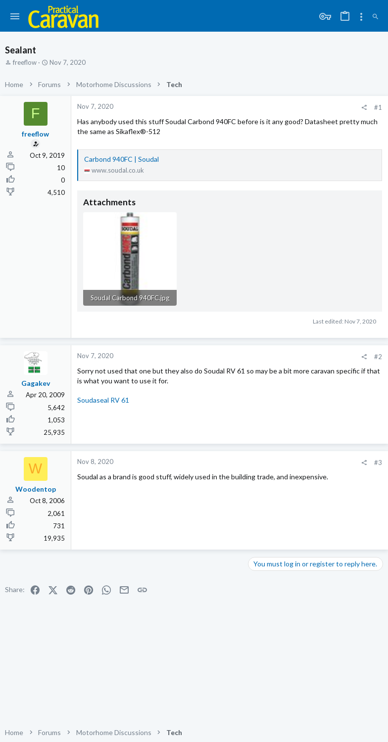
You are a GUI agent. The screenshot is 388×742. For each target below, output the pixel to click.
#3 (378, 462)
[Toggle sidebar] (361, 17)
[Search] (375, 17)
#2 (378, 357)
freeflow (25, 62)
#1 (378, 107)
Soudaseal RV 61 (103, 400)
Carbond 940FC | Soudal (121, 159)
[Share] (364, 107)
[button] (15, 16)
